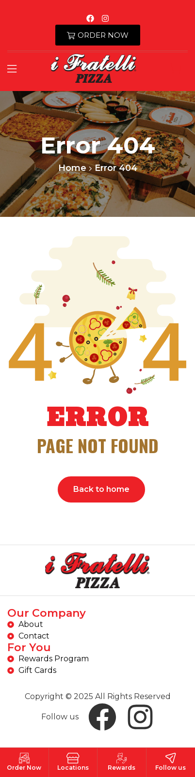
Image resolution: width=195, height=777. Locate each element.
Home (72, 168)
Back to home (101, 489)
